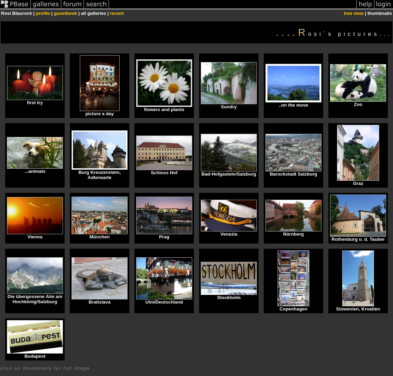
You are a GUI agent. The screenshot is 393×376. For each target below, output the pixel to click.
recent (117, 13)
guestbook (65, 13)
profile (43, 13)
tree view (354, 13)
